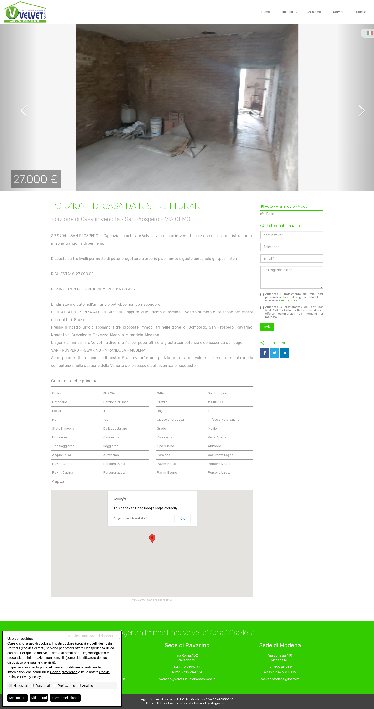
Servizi (338, 12)
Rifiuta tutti (39, 698)
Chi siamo (314, 12)
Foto (267, 214)
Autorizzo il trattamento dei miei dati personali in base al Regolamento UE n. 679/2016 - (291, 297)
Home (265, 12)
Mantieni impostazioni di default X (93, 636)
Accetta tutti (17, 698)
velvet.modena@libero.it (280, 679)
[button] (18, 107)
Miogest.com (219, 703)
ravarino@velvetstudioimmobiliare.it (187, 679)
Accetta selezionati (65, 698)
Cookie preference (63, 672)
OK (182, 518)
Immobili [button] (289, 12)
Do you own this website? (130, 518)
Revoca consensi (179, 703)
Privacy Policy (289, 300)
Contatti (362, 12)
